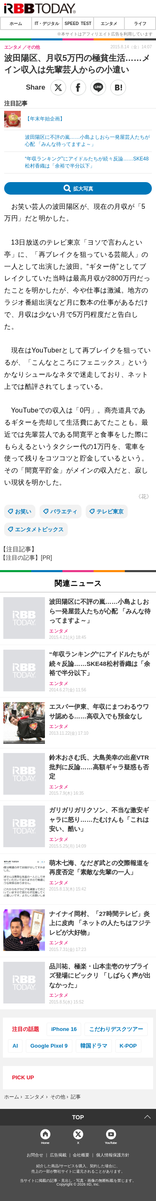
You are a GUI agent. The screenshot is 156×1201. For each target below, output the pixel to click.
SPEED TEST (77, 23)
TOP (78, 1117)
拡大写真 (83, 188)
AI (15, 1046)
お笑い (23, 511)
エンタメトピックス (39, 529)
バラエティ (63, 511)
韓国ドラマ (93, 1046)
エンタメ (109, 23)
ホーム (16, 23)
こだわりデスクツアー (116, 1029)
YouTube (111, 1142)
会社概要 (81, 1155)
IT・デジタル (47, 23)
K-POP (128, 1046)
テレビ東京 (110, 511)
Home (45, 1142)
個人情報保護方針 (112, 1155)
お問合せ (35, 1155)
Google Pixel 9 (49, 1046)
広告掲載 (58, 1155)
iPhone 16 (64, 1029)
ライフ (140, 23)
